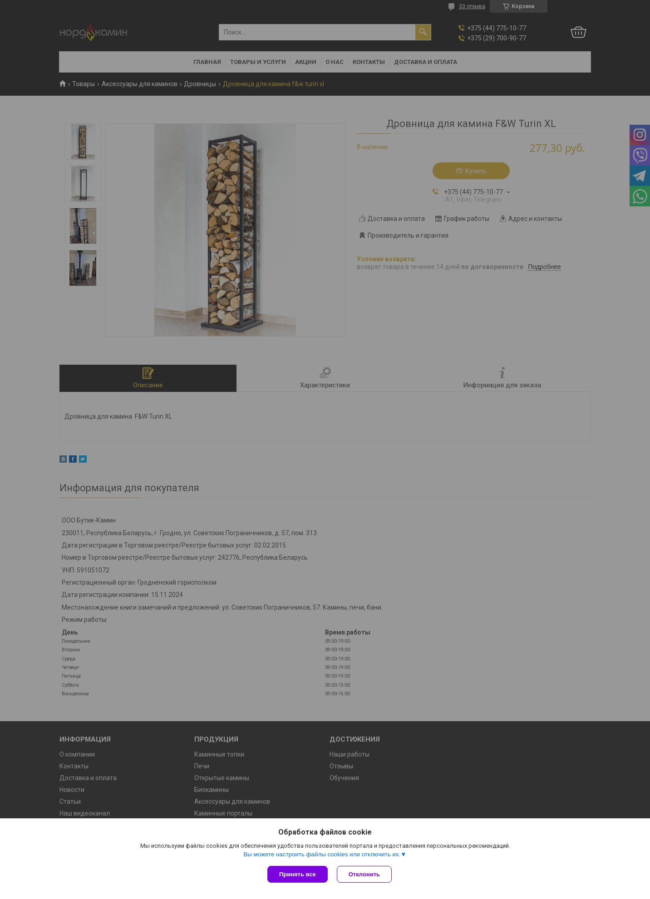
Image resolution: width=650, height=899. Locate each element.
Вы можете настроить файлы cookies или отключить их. (321, 854)
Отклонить (364, 874)
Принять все (297, 874)
